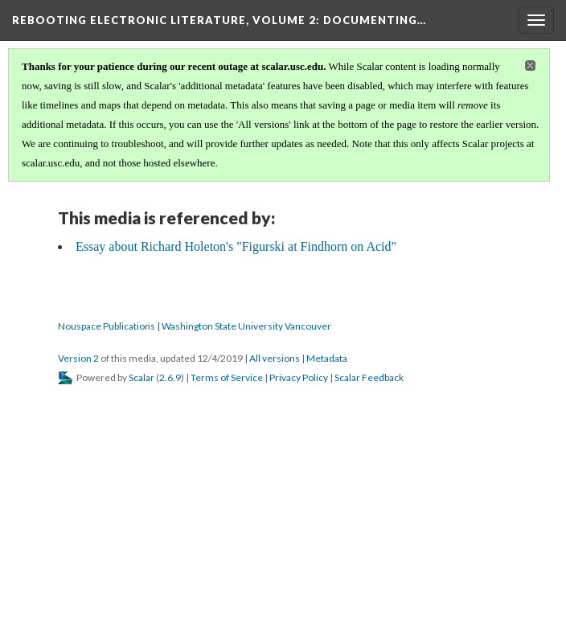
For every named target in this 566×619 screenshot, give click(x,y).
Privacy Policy (298, 377)
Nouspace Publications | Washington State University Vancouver (194, 326)
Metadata (326, 358)
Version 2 (78, 358)
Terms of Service (227, 377)
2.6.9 (170, 377)
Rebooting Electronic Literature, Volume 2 (219, 20)
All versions (274, 358)
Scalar (141, 377)
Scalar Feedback (369, 377)
